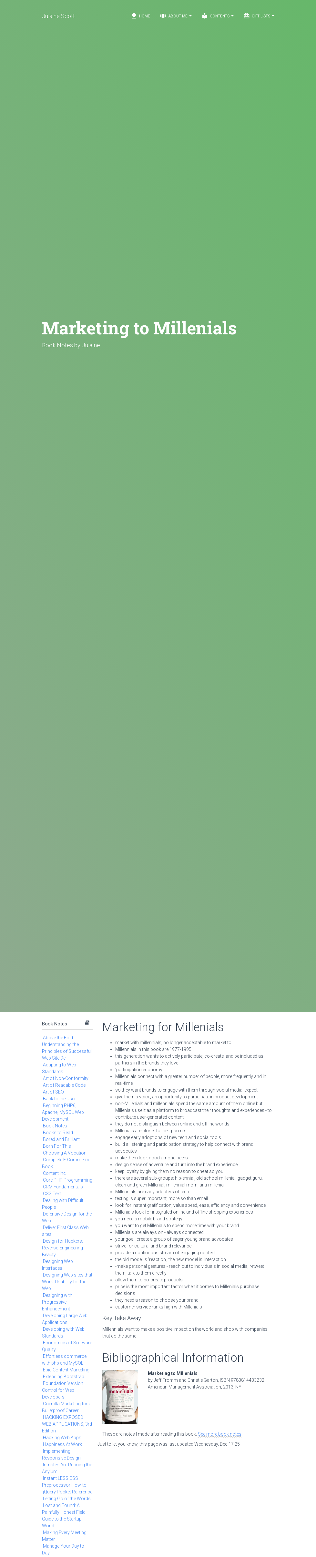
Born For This (57, 1146)
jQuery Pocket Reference (67, 1491)
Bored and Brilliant (61, 1139)
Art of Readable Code (64, 1085)
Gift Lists (258, 16)
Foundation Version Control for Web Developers (62, 1390)
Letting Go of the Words (67, 1498)
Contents (217, 16)
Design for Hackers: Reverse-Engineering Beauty (62, 1247)
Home (140, 16)
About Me (176, 16)
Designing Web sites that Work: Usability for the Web (67, 1281)
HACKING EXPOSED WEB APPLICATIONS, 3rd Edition (67, 1424)
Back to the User (59, 1098)
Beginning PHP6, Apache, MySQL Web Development (63, 1112)
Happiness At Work (62, 1444)
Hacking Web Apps (62, 1437)
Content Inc (54, 1173)
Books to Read (58, 1132)
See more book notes (219, 1434)
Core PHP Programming (67, 1180)
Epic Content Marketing (66, 1369)
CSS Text (52, 1193)
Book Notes (54, 1024)
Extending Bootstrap (63, 1376)
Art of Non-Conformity (65, 1078)
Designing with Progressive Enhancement (57, 1302)
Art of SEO (53, 1091)
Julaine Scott (58, 16)
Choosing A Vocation (65, 1152)
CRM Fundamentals (63, 1186)
